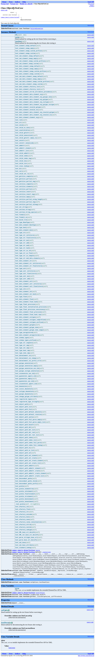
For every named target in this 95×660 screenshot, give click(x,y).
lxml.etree (12, 650)
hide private (91, 3)
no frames (91, 6)
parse (38, 552)
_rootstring (46, 554)
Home (4, 2)
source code (4, 10)
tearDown (18, 43)
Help (24, 2)
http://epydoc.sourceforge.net (86, 658)
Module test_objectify (26, 4)
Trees (11, 2)
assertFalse (40, 595)
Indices (17, 2)
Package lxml (5, 4)
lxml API (91, 2)
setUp (17, 39)
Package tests (14, 4)
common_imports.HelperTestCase (10, 18)
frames (91, 5)
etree (17, 591)
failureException (36, 30)
